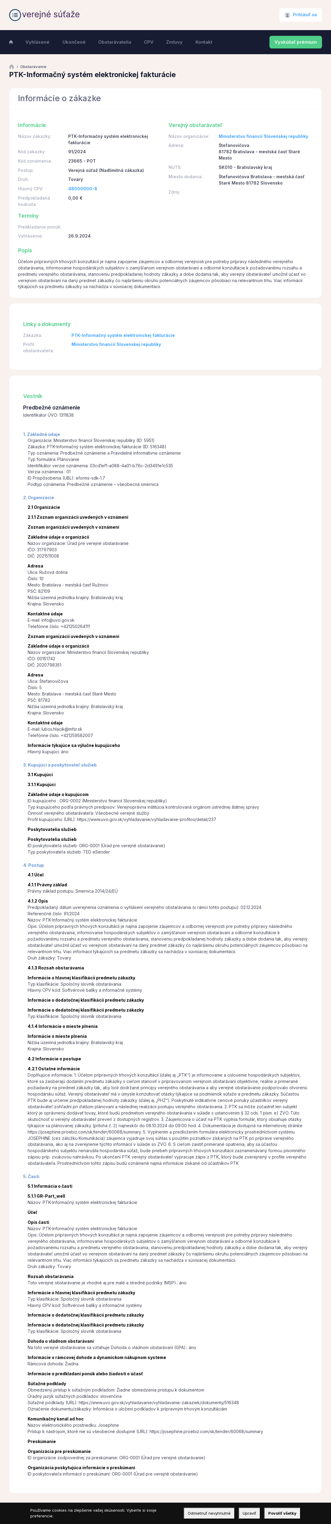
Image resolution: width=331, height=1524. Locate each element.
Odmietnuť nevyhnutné (209, 1513)
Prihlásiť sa (305, 14)
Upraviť (249, 1513)
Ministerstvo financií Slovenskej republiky (263, 136)
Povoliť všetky (282, 1513)
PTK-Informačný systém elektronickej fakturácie (123, 335)
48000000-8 (82, 188)
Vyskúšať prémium (296, 42)
